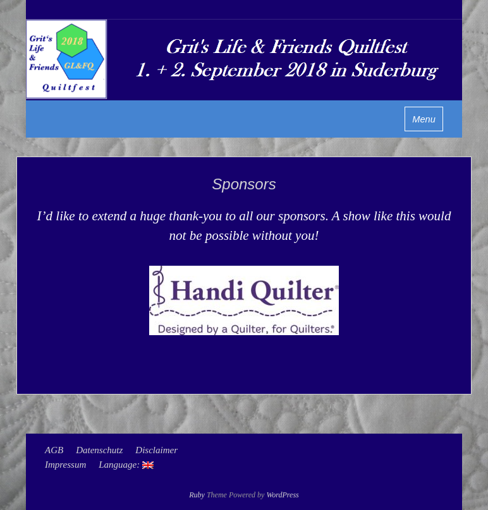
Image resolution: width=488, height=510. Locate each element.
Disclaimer (156, 450)
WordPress (282, 494)
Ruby (197, 494)
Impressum (65, 465)
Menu (424, 119)
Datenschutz (99, 450)
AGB (54, 450)
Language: (126, 465)
